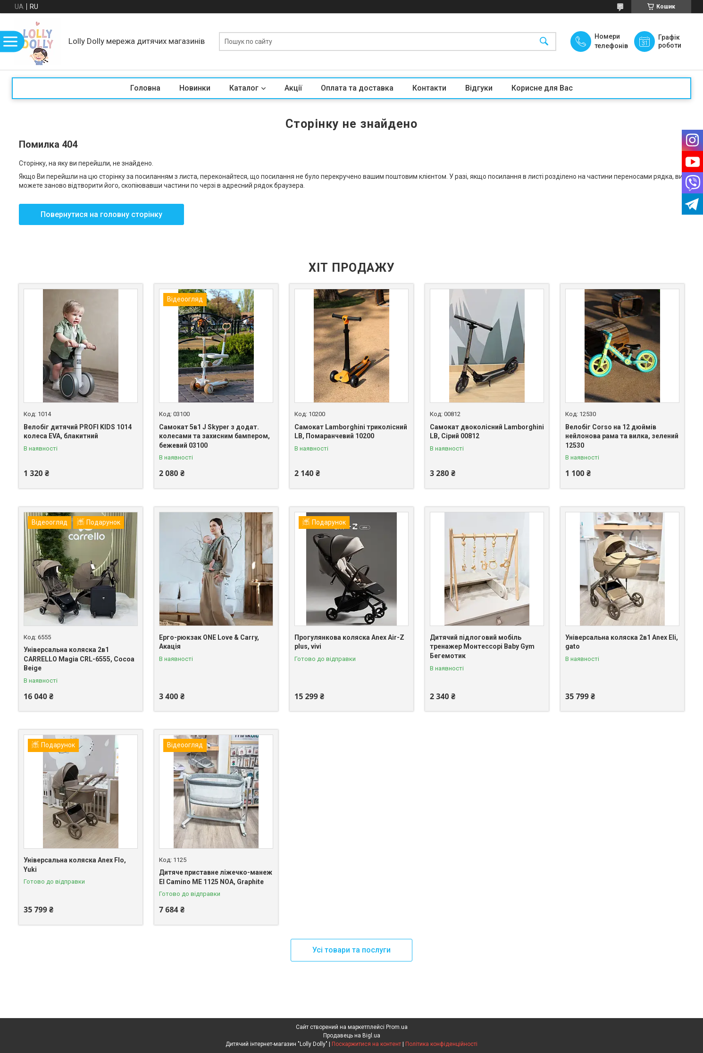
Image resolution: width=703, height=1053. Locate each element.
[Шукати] (544, 41)
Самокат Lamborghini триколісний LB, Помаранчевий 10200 (350, 431)
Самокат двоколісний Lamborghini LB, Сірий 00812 (487, 431)
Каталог (244, 88)
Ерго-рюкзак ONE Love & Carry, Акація (209, 642)
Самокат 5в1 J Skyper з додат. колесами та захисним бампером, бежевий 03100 (214, 436)
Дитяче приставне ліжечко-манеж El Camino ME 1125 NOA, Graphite (215, 877)
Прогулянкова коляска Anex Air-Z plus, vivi (349, 642)
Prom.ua (397, 1027)
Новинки (194, 88)
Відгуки (479, 88)
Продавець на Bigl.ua (351, 1035)
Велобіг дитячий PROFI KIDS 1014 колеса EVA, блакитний (78, 431)
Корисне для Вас (542, 88)
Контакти (429, 88)
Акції (293, 88)
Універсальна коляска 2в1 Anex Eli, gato (621, 642)
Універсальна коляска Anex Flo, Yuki (75, 864)
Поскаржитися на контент (366, 1044)
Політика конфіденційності (441, 1044)
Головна (145, 88)
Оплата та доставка (357, 88)
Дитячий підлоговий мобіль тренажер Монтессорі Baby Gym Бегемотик (482, 647)
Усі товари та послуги (351, 949)
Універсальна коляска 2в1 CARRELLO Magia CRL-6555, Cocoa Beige (79, 659)
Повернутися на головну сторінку (101, 214)
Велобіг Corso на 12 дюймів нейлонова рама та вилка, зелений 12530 (621, 436)
